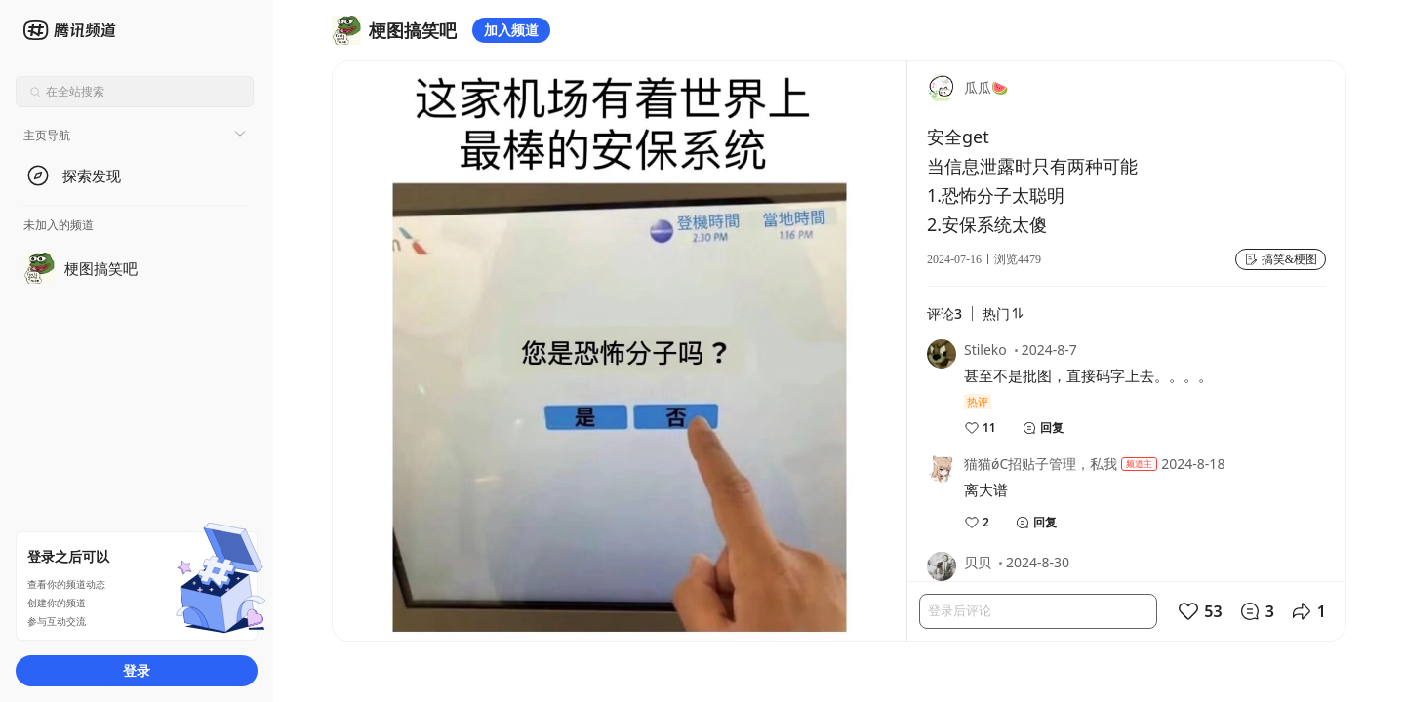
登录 (136, 670)
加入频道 (511, 29)
